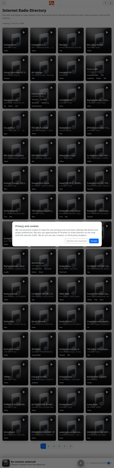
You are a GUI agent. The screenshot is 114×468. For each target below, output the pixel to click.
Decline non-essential (77, 241)
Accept (94, 241)
